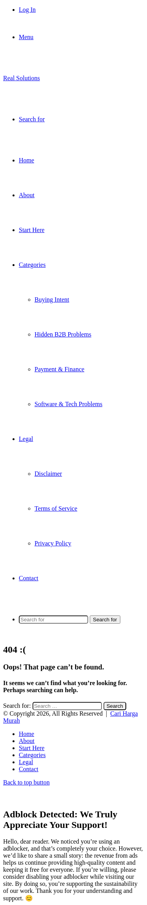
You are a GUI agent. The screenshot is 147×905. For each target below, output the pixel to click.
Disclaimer (48, 473)
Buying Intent (51, 299)
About (26, 195)
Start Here (31, 230)
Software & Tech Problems (68, 404)
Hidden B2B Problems (62, 334)
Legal (26, 438)
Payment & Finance (59, 369)
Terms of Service (55, 508)
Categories (32, 264)
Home (26, 160)
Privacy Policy (52, 543)
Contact (28, 578)
